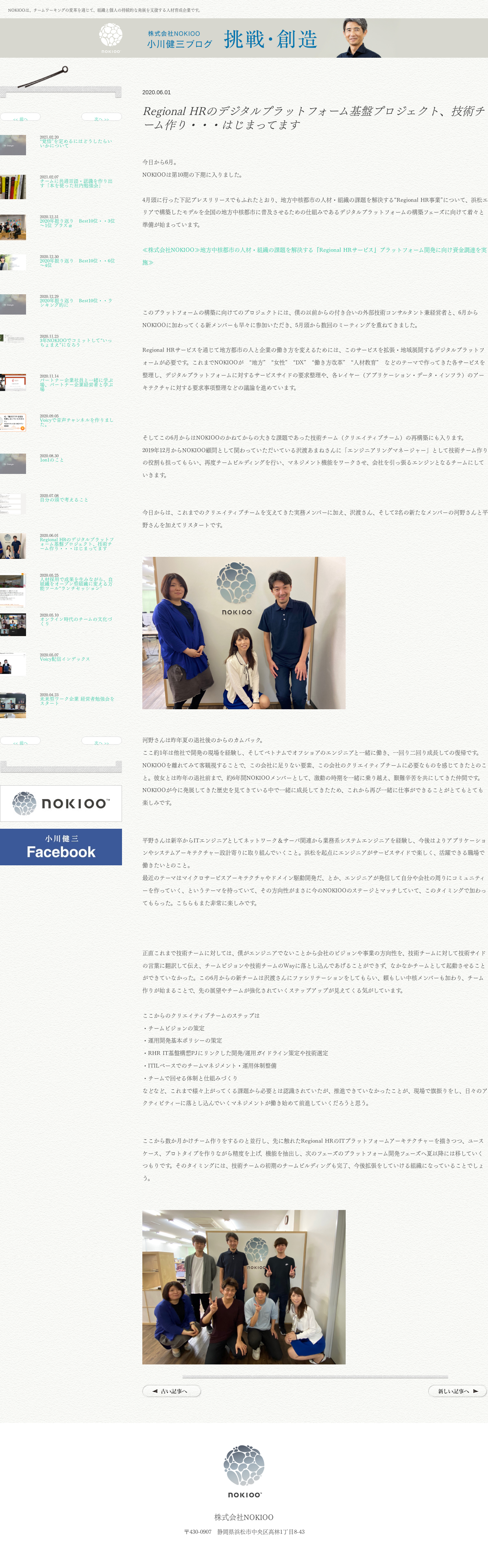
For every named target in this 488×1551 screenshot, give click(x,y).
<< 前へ (20, 119)
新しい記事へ (458, 1391)
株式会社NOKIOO (244, 1471)
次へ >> (101, 119)
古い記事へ (172, 1391)
